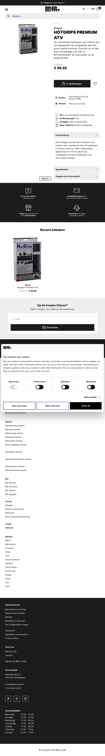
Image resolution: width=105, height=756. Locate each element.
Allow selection (52, 406)
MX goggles (10, 494)
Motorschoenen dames (16, 470)
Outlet (8, 524)
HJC (7, 556)
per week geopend (52, 3)
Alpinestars (10, 544)
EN (88, 9)
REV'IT (8, 540)
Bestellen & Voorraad (15, 621)
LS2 (7, 582)
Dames (8, 422)
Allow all (86, 406)
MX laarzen (10, 483)
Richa (7, 578)
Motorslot (9, 513)
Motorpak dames (13, 437)
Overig (8, 501)
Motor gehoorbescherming (17, 517)
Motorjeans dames (13, 441)
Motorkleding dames (14, 425)
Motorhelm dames (13, 452)
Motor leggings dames (15, 444)
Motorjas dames (12, 429)
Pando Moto (11, 567)
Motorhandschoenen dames (18, 459)
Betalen (8, 617)
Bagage (8, 505)
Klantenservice (12, 605)
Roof (7, 586)
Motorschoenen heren (15, 413)
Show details (90, 397)
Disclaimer (10, 630)
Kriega (8, 575)
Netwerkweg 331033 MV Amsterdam (15, 676)
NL (84, 9)
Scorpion (9, 548)
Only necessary (19, 406)
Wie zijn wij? (11, 651)
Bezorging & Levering (15, 609)
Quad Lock (10, 571)
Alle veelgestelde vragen (17, 624)
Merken (9, 536)
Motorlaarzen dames (14, 466)
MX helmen (10, 490)
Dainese (9, 563)
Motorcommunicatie (14, 509)
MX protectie (11, 486)
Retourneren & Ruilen (15, 613)
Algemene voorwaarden (16, 634)
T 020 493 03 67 (13, 688)
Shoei (7, 552)
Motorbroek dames (14, 433)
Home (55, 23)
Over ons (9, 647)
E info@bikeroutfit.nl (14, 684)
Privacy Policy (12, 638)
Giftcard (9, 528)
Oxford (58, 28)
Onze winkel (11, 670)
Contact (9, 655)
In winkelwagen (71, 83)
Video (46, 178)
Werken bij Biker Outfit (15, 661)
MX (6, 479)
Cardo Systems (12, 559)
